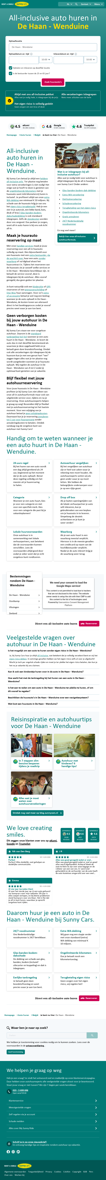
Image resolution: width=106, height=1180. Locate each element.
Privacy (49, 1172)
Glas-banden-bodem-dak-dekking (79, 190)
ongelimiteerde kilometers (23, 191)
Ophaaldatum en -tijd (20, 54)
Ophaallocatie (15, 41)
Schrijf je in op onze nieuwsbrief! (30, 1142)
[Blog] (18, 1151)
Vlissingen (24, 607)
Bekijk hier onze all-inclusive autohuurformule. (77, 238)
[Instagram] (13, 1151)
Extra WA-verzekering (73, 195)
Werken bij (19, 1175)
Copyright (76, 1172)
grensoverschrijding (34, 289)
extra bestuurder (38, 255)
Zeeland (24, 613)
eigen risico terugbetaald (22, 206)
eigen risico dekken (18, 659)
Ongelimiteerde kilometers (75, 212)
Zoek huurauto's (53, 82)
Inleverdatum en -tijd (65, 54)
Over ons (8, 1175)
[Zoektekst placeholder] (47, 1035)
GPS (48, 286)
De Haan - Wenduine (24, 595)
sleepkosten (33, 219)
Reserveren (89, 623)
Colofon (66, 1172)
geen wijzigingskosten (36, 413)
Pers (91, 1172)
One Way (11, 293)
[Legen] (94, 47)
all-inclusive (42, 655)
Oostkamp (24, 601)
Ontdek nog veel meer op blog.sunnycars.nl (37, 813)
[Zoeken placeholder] (92, 1035)
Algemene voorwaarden (15, 1172)
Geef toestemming (15, 1052)
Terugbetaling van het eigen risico (79, 208)
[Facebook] (8, 1151)
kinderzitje (38, 286)
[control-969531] (24, 60)
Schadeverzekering (71, 203)
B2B (85, 1172)
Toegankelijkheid (35, 1172)
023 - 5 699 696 (20, 1090)
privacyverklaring (35, 1045)
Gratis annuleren (70, 216)
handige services (25, 246)
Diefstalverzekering (72, 199)
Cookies (57, 1172)
